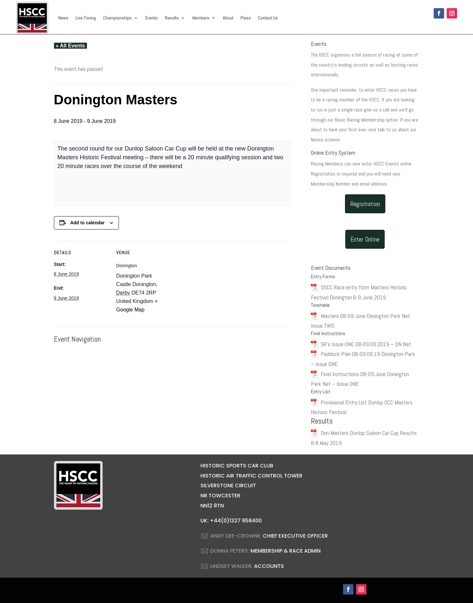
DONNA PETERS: (229, 551)
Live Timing (85, 18)
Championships (117, 18)
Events (151, 18)
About (228, 18)
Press (245, 18)
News (63, 18)
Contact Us (268, 18)
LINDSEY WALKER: (231, 566)
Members (200, 18)
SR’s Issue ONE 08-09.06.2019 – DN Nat (366, 344)
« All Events (70, 45)
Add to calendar (87, 222)
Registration (365, 204)
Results (172, 18)
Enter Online (365, 239)
